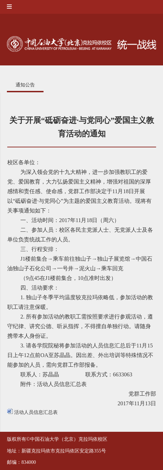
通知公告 (25, 84)
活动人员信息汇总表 (32, 412)
